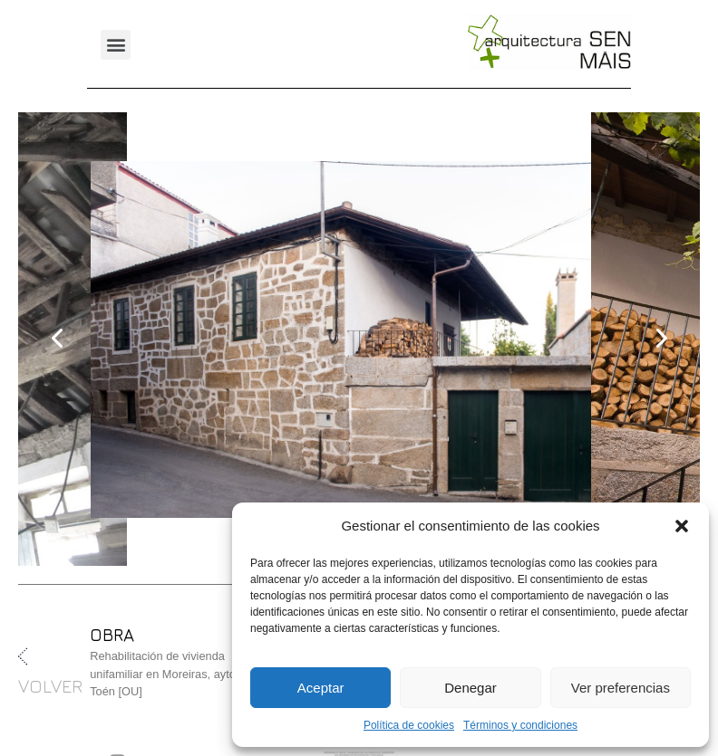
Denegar (470, 687)
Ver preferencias (620, 687)
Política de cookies (409, 725)
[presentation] (58, 338)
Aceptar (320, 687)
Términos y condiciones (520, 725)
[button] (682, 526)
